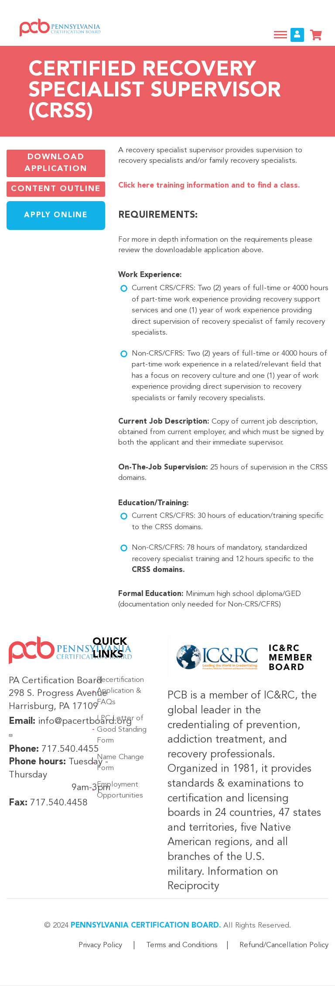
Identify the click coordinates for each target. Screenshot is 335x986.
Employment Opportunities (120, 790)
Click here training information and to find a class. (209, 185)
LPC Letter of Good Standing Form (122, 729)
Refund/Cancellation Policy (283, 945)
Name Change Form (120, 762)
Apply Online (55, 215)
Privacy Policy (100, 945)
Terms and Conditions (182, 945)
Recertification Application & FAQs (120, 691)
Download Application (55, 163)
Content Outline (56, 188)
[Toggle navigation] (280, 34)
